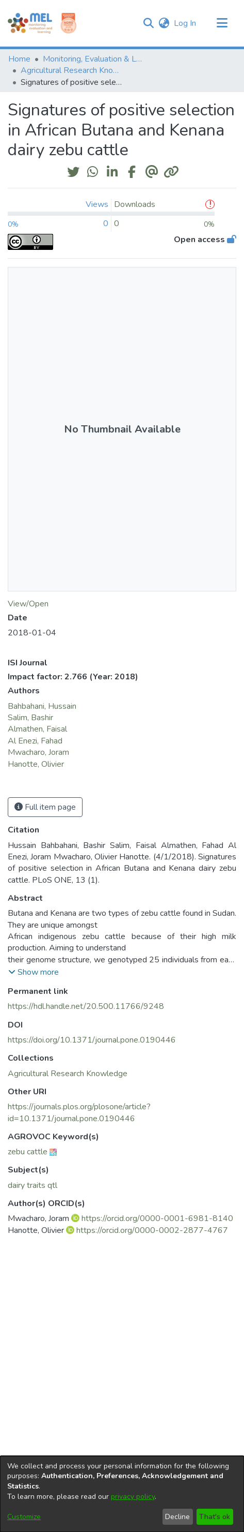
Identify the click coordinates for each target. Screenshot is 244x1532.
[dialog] (122, 1494)
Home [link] (19, 59)
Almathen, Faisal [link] (37, 729)
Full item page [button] (45, 807)
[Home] (30, 23)
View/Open (28, 603)
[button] (148, 23)
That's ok (214, 1517)
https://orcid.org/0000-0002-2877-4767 (152, 1230)
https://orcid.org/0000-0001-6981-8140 (157, 1218)
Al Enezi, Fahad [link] (35, 741)
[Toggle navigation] (221, 23)
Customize (24, 1517)
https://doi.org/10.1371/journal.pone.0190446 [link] (92, 1040)
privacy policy (133, 1496)
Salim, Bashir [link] (30, 717)
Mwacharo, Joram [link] (38, 752)
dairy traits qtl (32, 1185)
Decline (177, 1517)
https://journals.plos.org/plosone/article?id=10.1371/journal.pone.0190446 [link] (79, 1112)
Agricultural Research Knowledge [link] (72, 70)
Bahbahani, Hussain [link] (42, 706)
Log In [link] (185, 23)
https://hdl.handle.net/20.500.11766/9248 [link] (86, 1006)
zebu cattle (27, 1151)
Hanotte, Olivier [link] (36, 764)
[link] (67, 1073)
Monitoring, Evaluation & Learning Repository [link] (94, 59)
